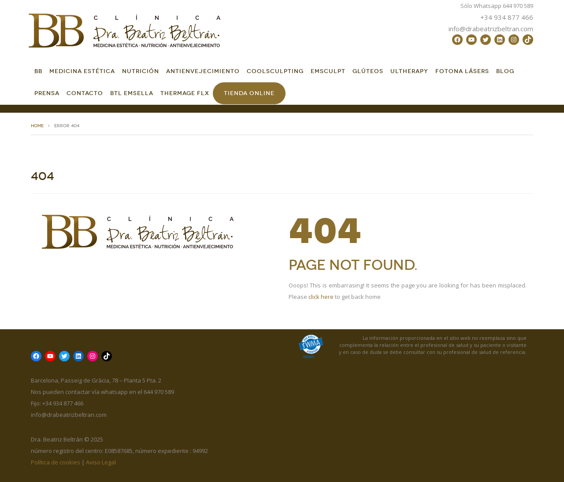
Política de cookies (55, 462)
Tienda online (249, 93)
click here (321, 297)
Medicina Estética (82, 71)
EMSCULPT (328, 71)
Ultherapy (409, 71)
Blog (505, 71)
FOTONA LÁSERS (462, 71)
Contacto (85, 93)
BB (38, 71)
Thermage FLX (184, 93)
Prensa (46, 93)
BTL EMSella (131, 93)
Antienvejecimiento (203, 71)
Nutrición (140, 71)
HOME (37, 126)
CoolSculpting (275, 71)
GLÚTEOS (367, 71)
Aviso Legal (101, 462)
